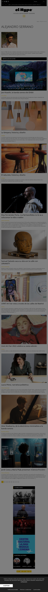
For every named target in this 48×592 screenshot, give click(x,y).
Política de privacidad (13, 589)
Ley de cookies (36, 589)
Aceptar (6, 586)
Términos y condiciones (25, 589)
